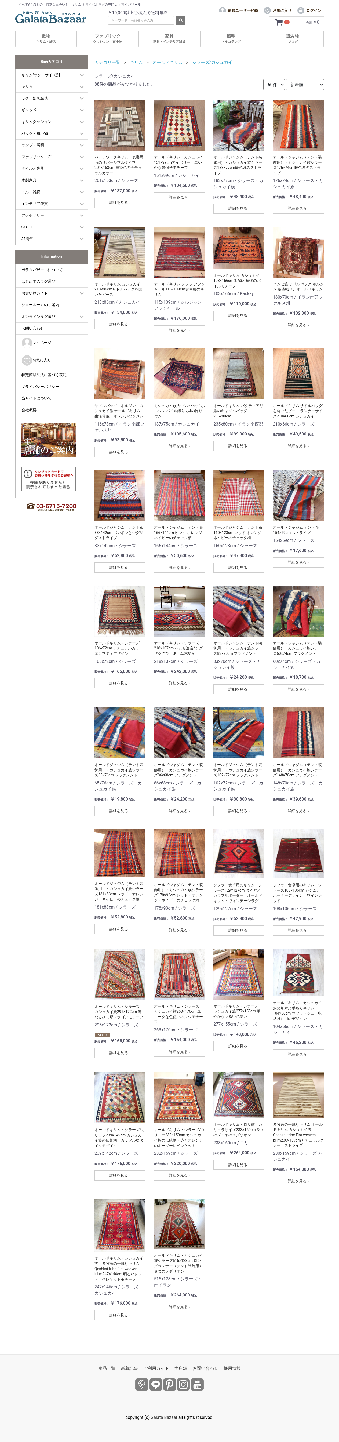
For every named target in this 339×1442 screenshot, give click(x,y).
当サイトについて (36, 398)
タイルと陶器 (32, 168)
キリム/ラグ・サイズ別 (40, 75)
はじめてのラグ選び (38, 281)
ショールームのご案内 (40, 305)
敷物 (46, 38)
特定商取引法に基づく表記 (44, 375)
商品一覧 (106, 1368)
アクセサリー (32, 215)
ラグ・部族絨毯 (34, 98)
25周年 (27, 239)
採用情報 (232, 1368)
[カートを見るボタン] (283, 22)
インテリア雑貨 (34, 203)
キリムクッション (36, 121)
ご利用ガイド (156, 1368)
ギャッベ (29, 110)
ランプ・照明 (32, 145)
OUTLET (28, 227)
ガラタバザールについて (42, 270)
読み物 (292, 38)
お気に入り (36, 360)
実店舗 (180, 1368)
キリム (27, 86)
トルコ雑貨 (30, 192)
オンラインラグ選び (38, 316)
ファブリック (107, 38)
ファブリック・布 (36, 157)
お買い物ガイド (34, 293)
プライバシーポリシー (40, 386)
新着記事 (129, 1368)
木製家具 (29, 180)
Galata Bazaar (164, 1417)
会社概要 (29, 410)
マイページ (36, 342)
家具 (169, 38)
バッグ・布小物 (34, 133)
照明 (231, 38)
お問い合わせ (32, 328)
